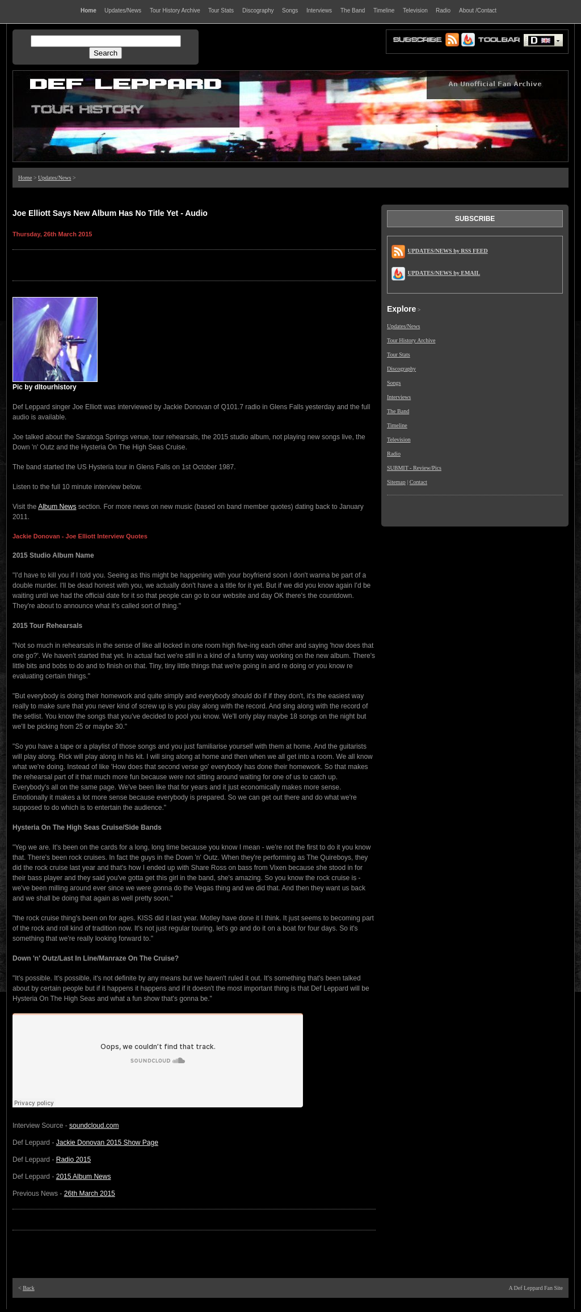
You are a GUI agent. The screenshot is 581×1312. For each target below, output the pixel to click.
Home (25, 178)
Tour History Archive (411, 340)
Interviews (399, 397)
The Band (398, 411)
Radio (394, 454)
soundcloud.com (94, 1126)
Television (399, 439)
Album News (57, 507)
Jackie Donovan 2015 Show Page (107, 1143)
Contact (418, 482)
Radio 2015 (73, 1160)
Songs (394, 383)
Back (29, 1288)
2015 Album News (83, 1177)
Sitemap (396, 482)
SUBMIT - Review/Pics (414, 468)
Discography (401, 369)
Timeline (397, 425)
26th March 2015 (89, 1194)
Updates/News (54, 178)
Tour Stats (398, 354)
